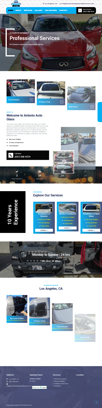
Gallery (38, 10)
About (18, 10)
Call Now (44, 254)
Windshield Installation (60, 379)
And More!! (57, 386)
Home (10, 10)
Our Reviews (51, 10)
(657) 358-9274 (38, 50)
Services (28, 10)
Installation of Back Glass (61, 383)
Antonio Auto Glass (13, 405)
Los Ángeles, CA (19, 50)
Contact (63, 10)
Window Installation (59, 381)
